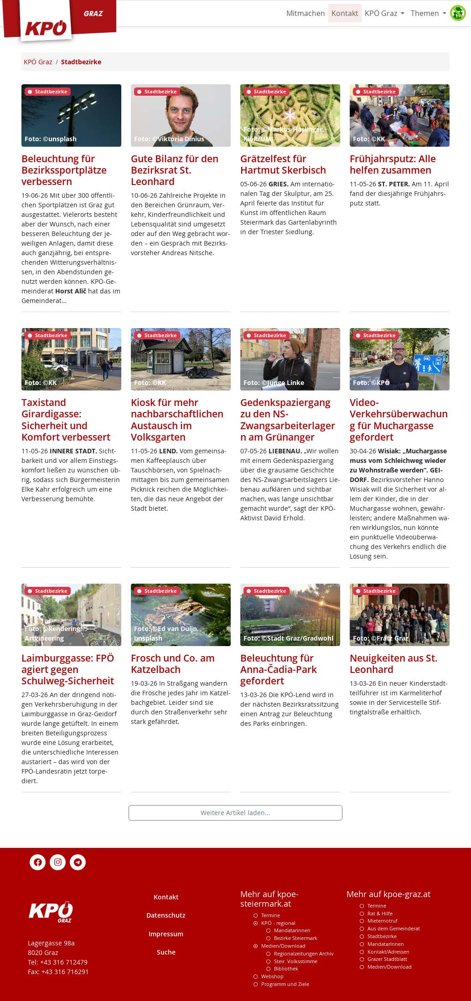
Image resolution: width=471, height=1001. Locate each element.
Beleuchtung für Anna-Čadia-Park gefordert (278, 669)
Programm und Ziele (285, 983)
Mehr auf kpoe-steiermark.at (269, 899)
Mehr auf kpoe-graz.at (388, 894)
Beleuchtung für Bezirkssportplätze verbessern (64, 170)
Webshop (272, 976)
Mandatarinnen (292, 930)
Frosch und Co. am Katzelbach (173, 664)
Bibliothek (286, 968)
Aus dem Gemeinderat (393, 928)
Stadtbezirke (382, 936)
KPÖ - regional (278, 922)
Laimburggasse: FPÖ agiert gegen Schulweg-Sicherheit (67, 669)
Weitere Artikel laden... (235, 812)
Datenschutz (166, 915)
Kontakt (344, 13)
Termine (270, 915)
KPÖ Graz (382, 13)
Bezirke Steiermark (295, 937)
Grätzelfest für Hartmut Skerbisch (283, 164)
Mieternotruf (382, 920)
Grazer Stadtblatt (387, 958)
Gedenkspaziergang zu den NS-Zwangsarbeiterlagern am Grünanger (287, 419)
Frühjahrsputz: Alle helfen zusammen (393, 164)
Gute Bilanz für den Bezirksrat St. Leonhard (174, 170)
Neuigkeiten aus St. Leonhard (394, 664)
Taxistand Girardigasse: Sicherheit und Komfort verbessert (65, 419)
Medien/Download (283, 945)
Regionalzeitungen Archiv (304, 953)
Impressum (166, 933)
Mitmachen (305, 13)
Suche (166, 952)
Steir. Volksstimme (295, 961)
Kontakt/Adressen (388, 951)
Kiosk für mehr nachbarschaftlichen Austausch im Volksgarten (177, 419)
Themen (426, 13)
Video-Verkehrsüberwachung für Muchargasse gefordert (399, 419)
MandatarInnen (385, 943)
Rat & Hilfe (380, 913)
